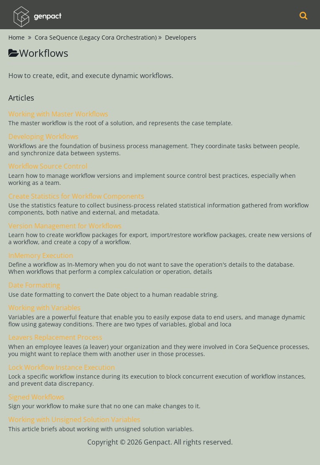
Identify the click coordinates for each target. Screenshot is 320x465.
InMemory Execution (40, 255)
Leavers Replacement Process (55, 337)
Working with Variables (44, 307)
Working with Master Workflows (58, 114)
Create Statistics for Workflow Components (76, 196)
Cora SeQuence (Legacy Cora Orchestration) (96, 37)
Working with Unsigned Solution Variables (74, 419)
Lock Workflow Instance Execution (61, 367)
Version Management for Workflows (65, 225)
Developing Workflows (43, 136)
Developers (180, 37)
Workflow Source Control (47, 166)
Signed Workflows (36, 397)
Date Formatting (34, 285)
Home (16, 37)
